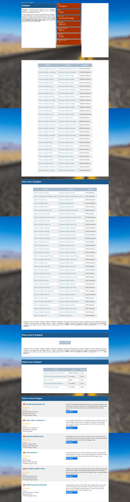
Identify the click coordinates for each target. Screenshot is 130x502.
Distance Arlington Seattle (46, 142)
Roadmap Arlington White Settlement (69, 291)
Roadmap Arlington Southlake (67, 252)
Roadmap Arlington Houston (66, 83)
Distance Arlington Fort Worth (47, 132)
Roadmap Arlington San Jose (66, 114)
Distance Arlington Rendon (41, 245)
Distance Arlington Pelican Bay (42, 312)
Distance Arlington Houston (46, 83)
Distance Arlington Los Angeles (47, 72)
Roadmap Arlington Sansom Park (68, 277)
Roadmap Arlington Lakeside (67, 305)
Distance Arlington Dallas (45, 111)
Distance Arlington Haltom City (42, 224)
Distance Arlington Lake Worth (42, 287)
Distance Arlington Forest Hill (42, 221)
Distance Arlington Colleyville (42, 228)
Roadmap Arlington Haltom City (68, 224)
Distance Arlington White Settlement (44, 291)
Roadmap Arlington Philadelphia (67, 90)
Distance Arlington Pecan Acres (42, 308)
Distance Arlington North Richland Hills (44, 217)
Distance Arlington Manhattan (47, 96)
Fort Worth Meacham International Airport (55, 376)
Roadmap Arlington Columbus (67, 128)
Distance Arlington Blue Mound (42, 259)
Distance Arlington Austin (45, 118)
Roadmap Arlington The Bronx (67, 107)
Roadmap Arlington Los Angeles (67, 72)
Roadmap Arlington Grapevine (67, 249)
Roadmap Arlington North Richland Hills (70, 217)
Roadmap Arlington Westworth (67, 273)
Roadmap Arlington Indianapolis (67, 135)
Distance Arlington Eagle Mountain (43, 301)
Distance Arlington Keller (41, 263)
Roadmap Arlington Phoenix (66, 93)
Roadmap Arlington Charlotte (67, 139)
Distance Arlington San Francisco (47, 125)
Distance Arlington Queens (46, 86)
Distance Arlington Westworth (42, 273)
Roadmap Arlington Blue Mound (68, 259)
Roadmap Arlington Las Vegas (67, 170)
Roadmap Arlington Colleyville (67, 228)
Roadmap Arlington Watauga (67, 231)
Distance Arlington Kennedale (42, 214)
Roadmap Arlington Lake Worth (67, 287)
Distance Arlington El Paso (46, 149)
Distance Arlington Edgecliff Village (43, 256)
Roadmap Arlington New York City (68, 68)
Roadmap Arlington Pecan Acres (68, 308)
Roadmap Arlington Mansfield (67, 235)
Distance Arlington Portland (46, 163)
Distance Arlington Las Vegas (46, 170)
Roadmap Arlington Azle (66, 315)
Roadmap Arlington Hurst (66, 200)
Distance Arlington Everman (41, 242)
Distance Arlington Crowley (41, 280)
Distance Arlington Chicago (46, 75)
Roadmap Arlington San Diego (67, 104)
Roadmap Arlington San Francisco (68, 125)
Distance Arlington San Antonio (47, 100)
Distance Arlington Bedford (41, 207)
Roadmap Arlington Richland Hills (68, 210)
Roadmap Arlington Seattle (66, 142)
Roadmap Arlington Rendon (66, 245)
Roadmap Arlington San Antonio (67, 100)
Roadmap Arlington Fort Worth (67, 132)
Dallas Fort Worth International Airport (54, 373)
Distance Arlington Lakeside (41, 305)
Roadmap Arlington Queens (66, 86)
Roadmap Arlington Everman (67, 242)
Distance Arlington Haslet (41, 298)
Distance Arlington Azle (40, 315)
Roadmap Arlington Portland (66, 163)
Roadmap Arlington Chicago (66, 75)
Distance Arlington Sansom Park (42, 277)
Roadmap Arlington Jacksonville (67, 121)
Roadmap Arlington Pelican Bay (67, 312)
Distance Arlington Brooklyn (46, 79)
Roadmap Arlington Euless (66, 203)
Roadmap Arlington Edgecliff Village (69, 256)
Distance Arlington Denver (46, 146)
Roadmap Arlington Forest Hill (67, 221)
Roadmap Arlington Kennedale (67, 214)
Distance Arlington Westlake (41, 284)
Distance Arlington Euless (41, 203)
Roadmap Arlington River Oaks (67, 266)
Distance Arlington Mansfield (42, 235)
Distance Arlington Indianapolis (47, 135)
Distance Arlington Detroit (46, 153)
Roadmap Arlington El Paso (66, 149)
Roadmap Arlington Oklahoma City (68, 167)
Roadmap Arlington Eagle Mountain (69, 301)
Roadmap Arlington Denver (66, 146)
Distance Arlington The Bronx (47, 107)
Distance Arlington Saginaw (41, 270)
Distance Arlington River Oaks (42, 266)
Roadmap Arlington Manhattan (67, 96)
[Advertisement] (39, 35)
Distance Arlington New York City (47, 68)
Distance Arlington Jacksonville (47, 121)
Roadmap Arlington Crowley (67, 280)
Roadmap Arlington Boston (66, 156)
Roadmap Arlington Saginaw (67, 270)
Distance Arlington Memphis (46, 160)
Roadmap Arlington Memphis (67, 160)
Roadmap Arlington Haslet (66, 298)
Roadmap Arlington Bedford (66, 207)
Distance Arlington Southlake (42, 252)
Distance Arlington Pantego (41, 193)
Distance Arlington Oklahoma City (48, 167)
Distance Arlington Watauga (41, 231)
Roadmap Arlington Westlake (67, 284)
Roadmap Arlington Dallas (66, 111)
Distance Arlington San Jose (46, 114)
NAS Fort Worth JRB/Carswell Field (53, 383)
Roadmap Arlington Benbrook (67, 294)
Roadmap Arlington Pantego (67, 193)
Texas (47, 9)
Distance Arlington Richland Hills (43, 210)
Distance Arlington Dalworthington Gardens (46, 196)
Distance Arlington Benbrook (41, 294)
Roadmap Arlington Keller (66, 263)
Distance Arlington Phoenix (46, 93)
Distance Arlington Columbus (47, 128)
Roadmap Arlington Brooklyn (66, 79)
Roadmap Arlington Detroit (66, 153)
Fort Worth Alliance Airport (51, 387)
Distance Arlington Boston (46, 156)
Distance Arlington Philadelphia (47, 90)
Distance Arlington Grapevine (42, 249)
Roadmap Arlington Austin (66, 118)
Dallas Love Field (48, 380)
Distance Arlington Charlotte (46, 139)
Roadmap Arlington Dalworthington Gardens (71, 196)
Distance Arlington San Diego (46, 104)
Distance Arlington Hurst (40, 200)
